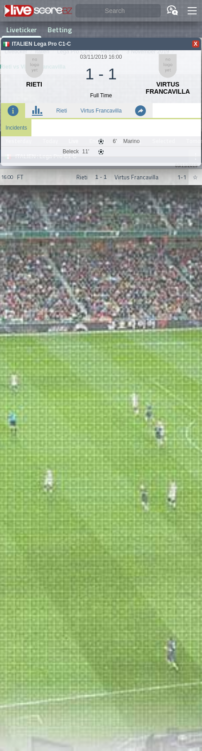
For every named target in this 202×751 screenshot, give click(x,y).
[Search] (118, 11)
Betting (60, 29)
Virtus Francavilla (101, 111)
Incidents (16, 128)
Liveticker (21, 29)
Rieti (61, 111)
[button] (192, 11)
